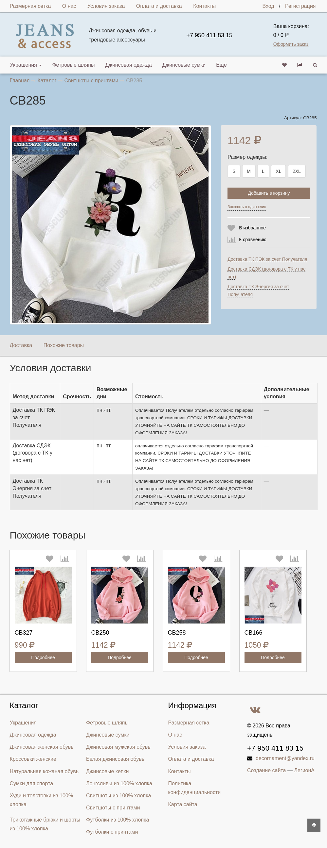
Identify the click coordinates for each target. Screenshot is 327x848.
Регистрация (300, 6)
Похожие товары (64, 345)
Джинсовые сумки (184, 65)
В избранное (252, 227)
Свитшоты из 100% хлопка (118, 795)
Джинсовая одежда (128, 65)
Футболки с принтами (112, 832)
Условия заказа (106, 6)
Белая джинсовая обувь (115, 759)
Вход (268, 6)
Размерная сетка (30, 6)
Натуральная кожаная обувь (44, 771)
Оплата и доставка (159, 6)
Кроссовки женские (33, 759)
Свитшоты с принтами (113, 807)
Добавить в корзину (269, 193)
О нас (69, 6)
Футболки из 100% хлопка (117, 820)
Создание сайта (266, 770)
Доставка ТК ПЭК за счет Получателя (267, 259)
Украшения (26, 65)
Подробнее (43, 657)
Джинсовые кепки (107, 771)
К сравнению (252, 239)
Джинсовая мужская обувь (118, 747)
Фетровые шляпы (73, 65)
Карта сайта (182, 804)
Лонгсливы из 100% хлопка (119, 783)
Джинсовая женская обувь (42, 747)
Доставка (21, 345)
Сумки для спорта (31, 783)
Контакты (204, 6)
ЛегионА (304, 770)
